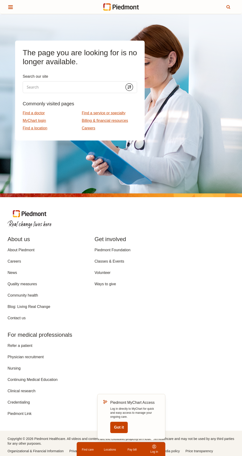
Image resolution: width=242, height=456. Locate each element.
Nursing (14, 368)
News (12, 273)
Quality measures (22, 284)
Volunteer (103, 273)
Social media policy (165, 451)
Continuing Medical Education (33, 380)
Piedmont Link (19, 414)
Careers (14, 261)
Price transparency (199, 451)
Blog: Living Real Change (29, 307)
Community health (23, 295)
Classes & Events (109, 261)
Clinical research (21, 391)
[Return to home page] (121, 7)
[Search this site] (228, 7)
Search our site (35, 76)
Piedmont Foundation (112, 250)
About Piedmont (21, 250)
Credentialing (19, 402)
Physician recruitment (26, 357)
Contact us (17, 318)
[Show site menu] (10, 7)
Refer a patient (20, 346)
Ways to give (105, 284)
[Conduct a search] (72, 87)
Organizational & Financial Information (36, 451)
